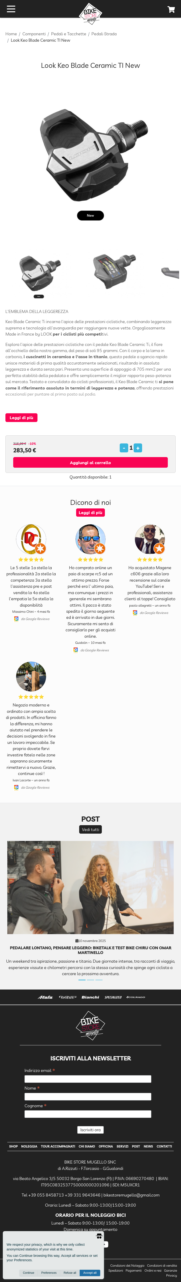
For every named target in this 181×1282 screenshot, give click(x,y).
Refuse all (70, 1272)
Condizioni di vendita (162, 1265)
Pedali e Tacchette (68, 33)
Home (11, 33)
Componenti (34, 33)
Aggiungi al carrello (90, 462)
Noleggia (29, 1146)
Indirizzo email (40, 1071)
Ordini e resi (152, 1270)
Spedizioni (115, 1270)
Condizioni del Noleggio (127, 1265)
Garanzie (170, 1270)
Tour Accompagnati (58, 1146)
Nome (32, 1088)
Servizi (122, 1146)
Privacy (171, 1275)
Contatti (164, 1146)
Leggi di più (21, 417)
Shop (13, 1146)
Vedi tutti (90, 829)
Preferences (49, 1272)
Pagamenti (134, 1270)
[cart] (171, 10)
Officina (106, 1146)
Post (136, 1146)
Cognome (36, 1106)
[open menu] (11, 9)
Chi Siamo (87, 1146)
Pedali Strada (104, 33)
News (148, 1146)
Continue (28, 1272)
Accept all (90, 1272)
